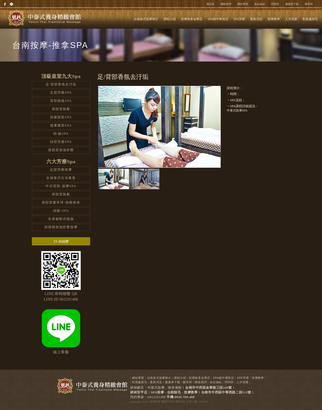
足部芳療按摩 (61, 169)
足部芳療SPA (61, 92)
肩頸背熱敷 (61, 109)
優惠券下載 (172, 382)
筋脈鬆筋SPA (61, 117)
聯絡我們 (226, 4)
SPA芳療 (239, 19)
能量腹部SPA (61, 125)
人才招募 (291, 19)
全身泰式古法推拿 (61, 178)
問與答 (275, 4)
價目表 (210, 4)
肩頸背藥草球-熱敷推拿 (61, 202)
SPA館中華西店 (218, 19)
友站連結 (259, 4)
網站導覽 (242, 4)
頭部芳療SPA (61, 142)
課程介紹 (169, 19)
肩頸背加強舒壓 (61, 150)
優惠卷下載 (292, 4)
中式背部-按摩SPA (61, 186)
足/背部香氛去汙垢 (61, 84)
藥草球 (309, 4)
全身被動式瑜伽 (61, 219)
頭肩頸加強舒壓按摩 (61, 227)
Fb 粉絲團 (61, 241)
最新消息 (256, 19)
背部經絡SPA (61, 100)
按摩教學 (274, 19)
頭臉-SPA (61, 210)
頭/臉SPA (61, 133)
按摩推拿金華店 (191, 19)
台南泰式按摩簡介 (146, 19)
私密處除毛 (310, 19)
